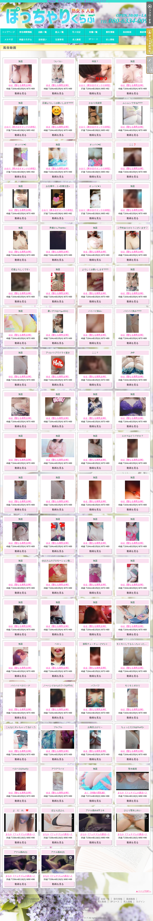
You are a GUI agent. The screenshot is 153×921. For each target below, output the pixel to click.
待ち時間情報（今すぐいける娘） (25, 32)
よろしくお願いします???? (95, 269)
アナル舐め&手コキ (95, 810)
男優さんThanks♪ (57, 228)
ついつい (58, 61)
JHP (132, 352)
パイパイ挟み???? (132, 311)
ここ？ (95, 352)
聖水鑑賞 (132, 769)
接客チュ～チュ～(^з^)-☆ (95, 644)
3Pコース (93, 39)
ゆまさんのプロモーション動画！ (58, 560)
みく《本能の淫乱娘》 (95, 792)
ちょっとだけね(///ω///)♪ (132, 727)
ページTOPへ (144, 891)
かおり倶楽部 (95, 103)
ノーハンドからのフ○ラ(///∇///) (58, 685)
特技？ (95, 61)
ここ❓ (132, 144)
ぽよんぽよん (57, 810)
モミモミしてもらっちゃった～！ (132, 644)
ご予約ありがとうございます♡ (132, 228)
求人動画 (76, 39)
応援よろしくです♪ (20, 269)
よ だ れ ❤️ (20, 810)
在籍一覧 (93, 32)
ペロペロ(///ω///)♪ (20, 769)
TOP (8, 32)
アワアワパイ (57, 769)
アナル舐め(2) (58, 852)
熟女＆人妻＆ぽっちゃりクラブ (73, 918)
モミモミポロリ (132, 685)
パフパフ (95, 685)
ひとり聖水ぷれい (132, 810)
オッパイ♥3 (20, 144)
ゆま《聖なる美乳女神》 (20, 85)
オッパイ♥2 (95, 144)
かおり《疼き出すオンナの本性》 (95, 85)
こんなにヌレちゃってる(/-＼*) (20, 727)
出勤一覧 (42, 32)
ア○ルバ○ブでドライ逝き (58, 352)
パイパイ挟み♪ (95, 311)
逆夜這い (42, 39)
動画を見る (20, 93)
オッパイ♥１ (95, 186)
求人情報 (110, 39)
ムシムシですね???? (133, 103)
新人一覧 (59, 32)
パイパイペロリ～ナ (20, 685)
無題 (20, 61)
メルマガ (8, 39)
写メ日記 (76, 32)
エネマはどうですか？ (132, 436)
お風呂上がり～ (95, 727)
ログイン (140, 901)
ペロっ (58, 644)
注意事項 (59, 39)
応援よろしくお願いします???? (57, 103)
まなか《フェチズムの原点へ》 (132, 792)
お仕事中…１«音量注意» (58, 186)
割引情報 (110, 32)
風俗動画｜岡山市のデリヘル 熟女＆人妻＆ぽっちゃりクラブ (76, 15)
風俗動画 (127, 32)
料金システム (25, 39)
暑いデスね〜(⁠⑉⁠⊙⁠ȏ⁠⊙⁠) (58, 311)
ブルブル (58, 727)
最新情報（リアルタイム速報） (144, 32)
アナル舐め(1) (20, 852)
